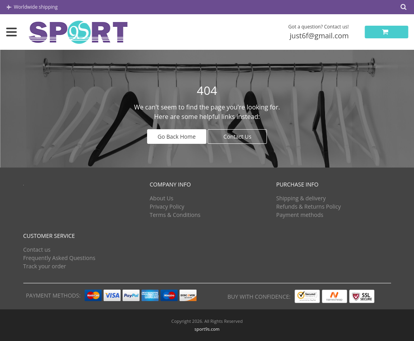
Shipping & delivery (300, 198)
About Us (161, 198)
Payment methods (299, 215)
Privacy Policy (166, 206)
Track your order (44, 266)
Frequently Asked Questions (59, 258)
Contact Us (237, 136)
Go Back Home (177, 136)
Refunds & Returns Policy (308, 206)
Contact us (37, 249)
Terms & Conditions (174, 215)
